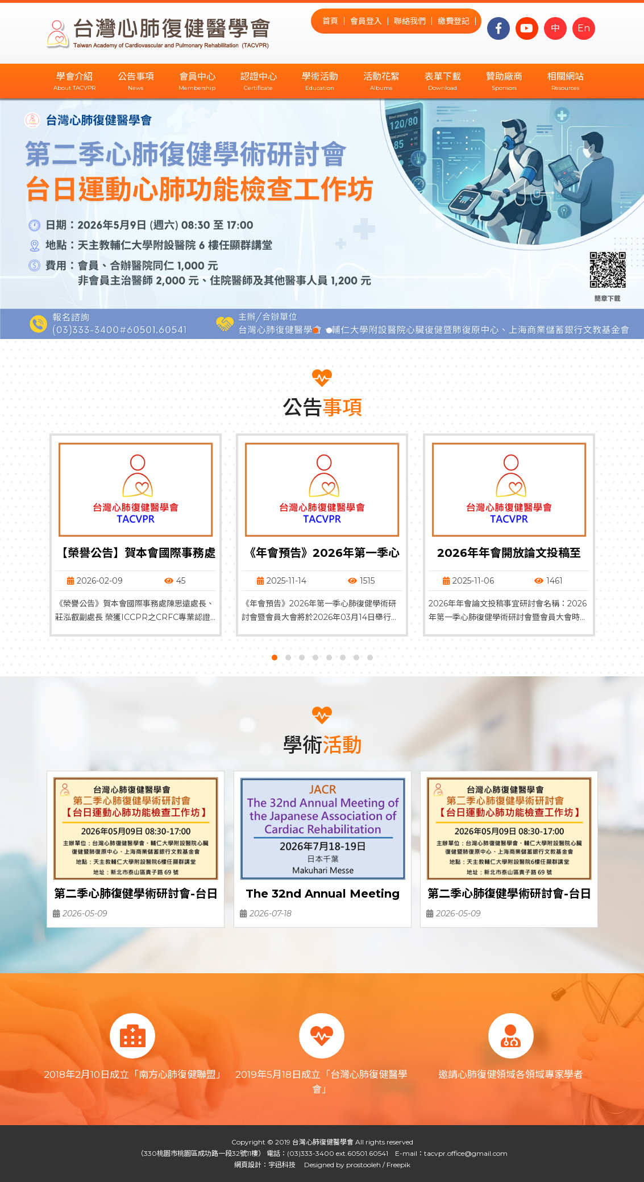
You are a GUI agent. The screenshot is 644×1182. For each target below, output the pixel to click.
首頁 (330, 21)
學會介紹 (74, 76)
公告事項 (136, 76)
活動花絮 (381, 76)
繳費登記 (454, 21)
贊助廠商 (504, 76)
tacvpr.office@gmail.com (466, 1153)
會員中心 (197, 76)
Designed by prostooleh (339, 1164)
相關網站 (565, 76)
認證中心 (258, 76)
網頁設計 (247, 1164)
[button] (315, 330)
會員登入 (366, 21)
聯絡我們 (410, 21)
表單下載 (443, 76)
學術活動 (320, 76)
